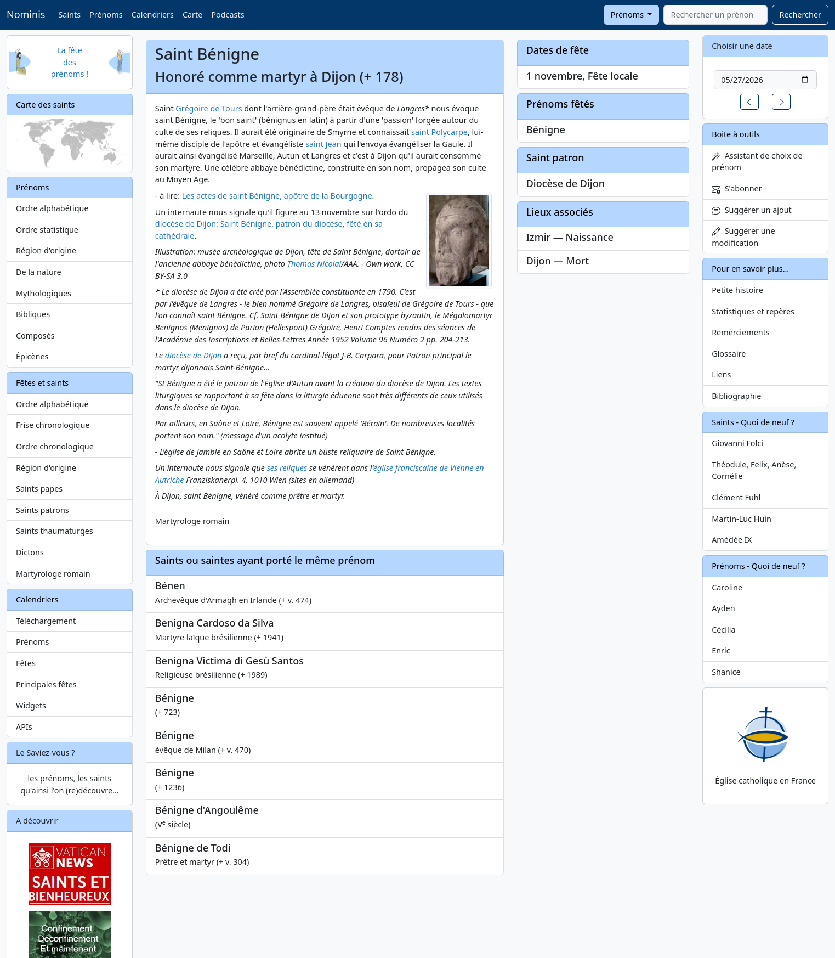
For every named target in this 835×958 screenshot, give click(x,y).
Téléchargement (46, 621)
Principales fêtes (46, 684)
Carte (192, 14)
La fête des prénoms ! (69, 62)
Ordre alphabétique (52, 208)
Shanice (726, 672)
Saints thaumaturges (54, 531)
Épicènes (32, 356)
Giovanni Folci (737, 443)
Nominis (26, 14)
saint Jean (323, 144)
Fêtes (26, 663)
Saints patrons (42, 510)
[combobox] (715, 15)
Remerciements (741, 332)
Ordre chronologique (55, 446)
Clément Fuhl (736, 497)
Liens (721, 374)
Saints (69, 14)
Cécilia (723, 629)
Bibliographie (736, 396)
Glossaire (729, 353)
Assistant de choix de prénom (757, 161)
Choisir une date (742, 46)
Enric (721, 650)
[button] (749, 102)
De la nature (38, 272)
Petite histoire (737, 290)
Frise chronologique (52, 425)
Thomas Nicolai (314, 263)
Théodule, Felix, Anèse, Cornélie (754, 470)
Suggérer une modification (743, 237)
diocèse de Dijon (193, 355)
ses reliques (287, 468)
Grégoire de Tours (208, 108)
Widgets (31, 705)
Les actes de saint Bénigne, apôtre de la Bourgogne (277, 195)
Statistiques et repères (753, 311)
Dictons (30, 552)
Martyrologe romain (53, 573)
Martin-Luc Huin (741, 519)
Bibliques (33, 314)
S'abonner (737, 188)
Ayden (723, 608)
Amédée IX (732, 539)
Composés (35, 335)
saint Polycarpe (439, 132)
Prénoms (105, 14)
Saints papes (39, 488)
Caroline (727, 587)
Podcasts (227, 14)
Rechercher (800, 14)
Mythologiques (43, 293)
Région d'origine (46, 250)
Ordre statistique (47, 229)
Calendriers (153, 14)
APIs (24, 727)
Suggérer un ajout (752, 210)
